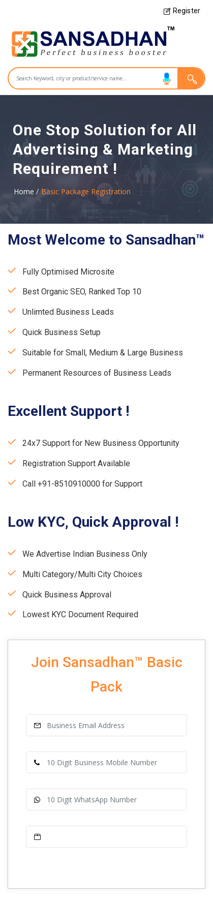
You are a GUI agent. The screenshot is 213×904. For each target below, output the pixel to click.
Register (182, 11)
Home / (26, 191)
